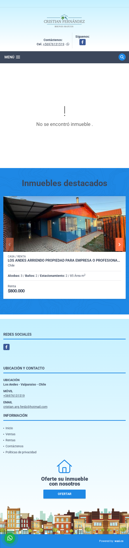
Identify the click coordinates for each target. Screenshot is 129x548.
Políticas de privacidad (21, 452)
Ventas (10, 434)
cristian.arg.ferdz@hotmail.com (25, 406)
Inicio (9, 428)
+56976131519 (53, 44)
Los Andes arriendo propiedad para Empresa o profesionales (64, 260)
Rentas (10, 440)
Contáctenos (14, 446)
